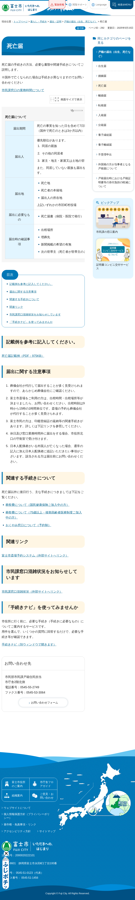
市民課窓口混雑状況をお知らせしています (35, 314)
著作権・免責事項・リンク (20, 824)
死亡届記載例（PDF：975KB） (23, 356)
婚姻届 (102, 75)
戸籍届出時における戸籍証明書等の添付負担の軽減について (114, 182)
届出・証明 (55, 21)
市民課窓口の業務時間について (23, 90)
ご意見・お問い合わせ (46, 796)
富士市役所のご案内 (18, 784)
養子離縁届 (105, 144)
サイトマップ (47, 831)
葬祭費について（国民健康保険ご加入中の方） (37, 505)
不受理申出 (105, 154)
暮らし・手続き (38, 21)
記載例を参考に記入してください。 (31, 284)
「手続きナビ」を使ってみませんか (31, 322)
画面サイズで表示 (71, 99)
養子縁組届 (105, 134)
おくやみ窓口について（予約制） (28, 525)
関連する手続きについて (24, 299)
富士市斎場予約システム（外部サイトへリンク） (35, 555)
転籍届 (102, 105)
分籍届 (102, 125)
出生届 (102, 66)
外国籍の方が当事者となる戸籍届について (114, 166)
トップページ (21, 21)
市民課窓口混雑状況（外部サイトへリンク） (32, 591)
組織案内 (17, 795)
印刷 (82, 28)
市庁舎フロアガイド (46, 784)
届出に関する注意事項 (22, 291)
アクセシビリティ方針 (17, 831)
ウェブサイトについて (17, 807)
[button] (57, 4)
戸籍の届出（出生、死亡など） (80, 21)
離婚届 (102, 95)
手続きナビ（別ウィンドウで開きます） (29, 644)
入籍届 (102, 115)
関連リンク (16, 306)
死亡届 (102, 85)
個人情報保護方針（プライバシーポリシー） (27, 816)
